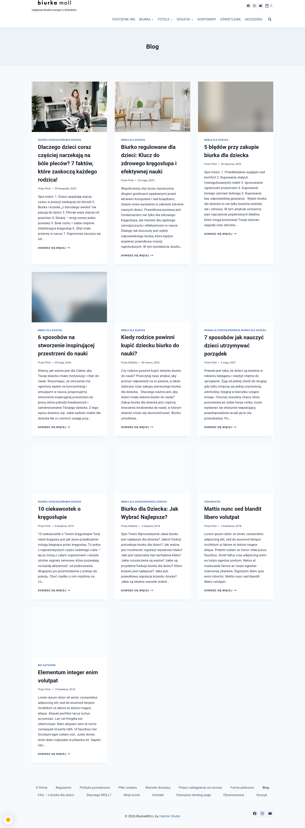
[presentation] (69, 107)
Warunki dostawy (157, 787)
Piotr (48, 188)
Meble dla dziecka (133, 140)
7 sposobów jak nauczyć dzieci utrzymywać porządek (234, 345)
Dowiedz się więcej (54, 247)
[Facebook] (248, 5)
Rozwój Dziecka (48, 140)
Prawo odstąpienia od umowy (200, 787)
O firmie (41, 787)
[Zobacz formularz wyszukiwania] (269, 19)
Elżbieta (133, 362)
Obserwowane (233, 795)
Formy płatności (242, 787)
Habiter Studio (169, 816)
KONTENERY (206, 19)
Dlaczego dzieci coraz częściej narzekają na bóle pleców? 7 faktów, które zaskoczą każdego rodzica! (67, 163)
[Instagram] (254, 5)
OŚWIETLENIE (230, 19)
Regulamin (63, 787)
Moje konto (132, 795)
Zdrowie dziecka (70, 140)
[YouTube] (260, 5)
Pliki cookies (127, 787)
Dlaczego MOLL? (99, 795)
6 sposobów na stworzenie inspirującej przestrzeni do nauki (66, 345)
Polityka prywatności (95, 787)
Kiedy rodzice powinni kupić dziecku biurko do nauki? (150, 345)
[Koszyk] (269, 6)
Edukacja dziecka (216, 330)
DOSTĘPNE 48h (123, 19)
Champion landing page (193, 795)
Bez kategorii (47, 665)
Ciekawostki (212, 501)
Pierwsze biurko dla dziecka (247, 330)
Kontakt (158, 795)
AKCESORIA (253, 19)
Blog (265, 787)
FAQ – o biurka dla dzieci (56, 795)
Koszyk (262, 795)
